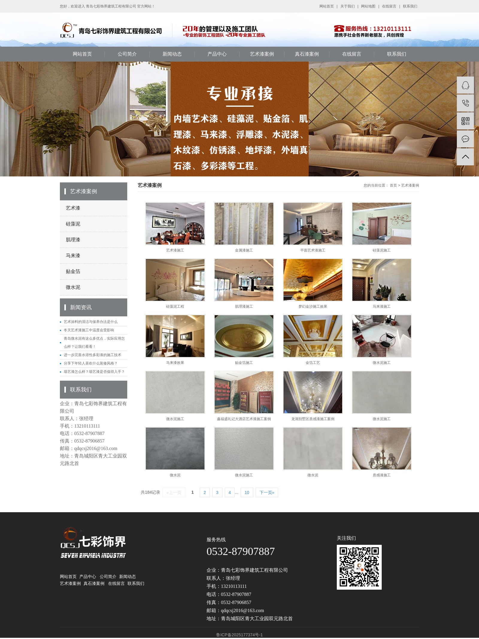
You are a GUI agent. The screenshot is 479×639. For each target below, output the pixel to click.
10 (247, 492)
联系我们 (410, 6)
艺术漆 (73, 208)
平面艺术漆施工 (312, 250)
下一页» (267, 492)
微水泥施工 (382, 363)
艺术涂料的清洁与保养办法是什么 (91, 322)
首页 (393, 185)
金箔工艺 (313, 363)
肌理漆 (73, 239)
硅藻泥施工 (382, 250)
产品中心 (217, 54)
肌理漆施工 (244, 306)
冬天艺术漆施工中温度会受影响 (89, 330)
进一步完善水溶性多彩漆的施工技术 (92, 355)
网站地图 (368, 6)
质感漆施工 (382, 475)
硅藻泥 (73, 223)
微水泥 (73, 287)
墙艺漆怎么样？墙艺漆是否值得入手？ (94, 372)
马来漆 (73, 255)
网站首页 (326, 6)
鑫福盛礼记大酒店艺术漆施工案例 (244, 419)
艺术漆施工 (175, 250)
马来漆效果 (175, 363)
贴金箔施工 (244, 363)
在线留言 (389, 6)
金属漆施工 (244, 250)
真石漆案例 (307, 54)
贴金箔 (73, 271)
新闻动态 (172, 54)
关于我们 (347, 6)
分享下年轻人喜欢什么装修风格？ (91, 363)
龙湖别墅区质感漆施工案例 (312, 419)
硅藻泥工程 (175, 306)
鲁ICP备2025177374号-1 (239, 634)
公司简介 (127, 54)
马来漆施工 (382, 306)
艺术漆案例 (262, 54)
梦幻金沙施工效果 (312, 306)
